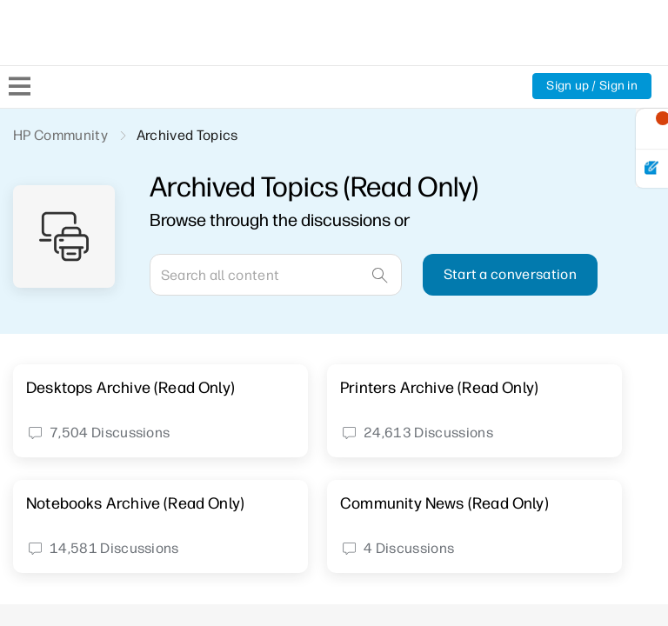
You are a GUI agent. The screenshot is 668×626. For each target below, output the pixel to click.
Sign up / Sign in (592, 85)
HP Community (60, 135)
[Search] (276, 275)
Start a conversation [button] (510, 274)
